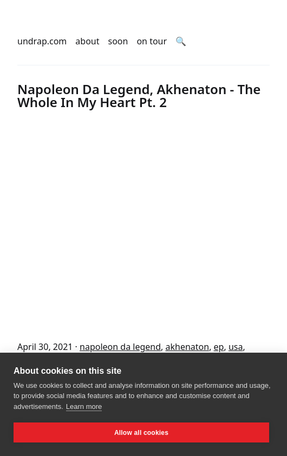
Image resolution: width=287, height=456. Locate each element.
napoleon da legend (120, 347)
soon (118, 41)
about (87, 41)
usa (236, 347)
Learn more (84, 406)
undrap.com (42, 41)
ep (219, 347)
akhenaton (188, 347)
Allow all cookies (141, 433)
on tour (151, 41)
